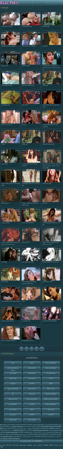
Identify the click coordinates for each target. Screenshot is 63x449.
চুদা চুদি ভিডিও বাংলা (7, 426)
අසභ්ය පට (11, 430)
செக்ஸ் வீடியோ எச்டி (52, 436)
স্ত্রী (13, 394)
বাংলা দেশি (25, 426)
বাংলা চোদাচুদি (32, 426)
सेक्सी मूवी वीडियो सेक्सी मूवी (47, 426)
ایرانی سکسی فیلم (24, 434)
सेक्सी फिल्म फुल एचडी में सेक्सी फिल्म (40, 430)
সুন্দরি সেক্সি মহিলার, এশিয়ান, (12, 369)
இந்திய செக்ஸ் (44, 424)
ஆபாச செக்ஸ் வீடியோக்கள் (27, 436)
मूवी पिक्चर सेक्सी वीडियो (18, 426)
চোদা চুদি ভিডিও (4, 430)
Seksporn (29, 445)
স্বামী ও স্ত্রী (32, 394)
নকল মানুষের (31, 378)
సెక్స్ (3, 436)
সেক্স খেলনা (13, 414)
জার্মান (13, 363)
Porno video (15, 445)
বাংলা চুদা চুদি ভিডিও (44, 428)
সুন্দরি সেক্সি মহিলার (51, 368)
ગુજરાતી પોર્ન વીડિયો (53, 424)
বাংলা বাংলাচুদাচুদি (53, 430)
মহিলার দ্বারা (50, 409)
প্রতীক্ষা (51, 383)
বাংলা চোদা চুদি (7, 428)
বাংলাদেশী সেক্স (7, 434)
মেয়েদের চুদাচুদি (37, 424)
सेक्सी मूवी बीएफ (16, 438)
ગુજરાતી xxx (58, 428)
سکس (34, 445)
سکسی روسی (46, 432)
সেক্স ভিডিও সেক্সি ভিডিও (24, 432)
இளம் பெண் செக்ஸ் (27, 430)
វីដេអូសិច (46, 445)
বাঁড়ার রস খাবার (12, 399)
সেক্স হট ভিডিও (16, 436)
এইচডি (32, 363)
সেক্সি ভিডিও (29, 424)
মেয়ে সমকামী (12, 373)
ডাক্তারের (12, 383)
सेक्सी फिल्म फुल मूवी (18, 430)
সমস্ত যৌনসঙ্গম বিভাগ (39, 3)
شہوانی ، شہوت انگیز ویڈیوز (24, 428)
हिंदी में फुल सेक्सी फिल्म (8, 438)
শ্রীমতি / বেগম (51, 389)
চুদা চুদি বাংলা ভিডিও (11, 424)
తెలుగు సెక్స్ (2, 424)
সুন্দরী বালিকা (32, 368)
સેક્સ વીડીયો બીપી (15, 434)
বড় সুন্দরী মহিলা (51, 373)
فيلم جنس (2, 445)
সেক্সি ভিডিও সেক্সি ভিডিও (41, 436)
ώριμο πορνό (23, 445)
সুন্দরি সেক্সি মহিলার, (50, 363)
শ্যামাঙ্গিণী (31, 383)
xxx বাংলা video (35, 428)
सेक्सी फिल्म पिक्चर (8, 436)
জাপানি (51, 378)
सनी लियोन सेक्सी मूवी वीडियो (12, 432)
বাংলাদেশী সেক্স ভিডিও (21, 424)
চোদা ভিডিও (39, 426)
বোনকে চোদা (14, 428)
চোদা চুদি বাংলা (42, 434)
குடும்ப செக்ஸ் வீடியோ (36, 432)
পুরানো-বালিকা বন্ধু (13, 389)
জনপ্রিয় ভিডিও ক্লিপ (25, 3)
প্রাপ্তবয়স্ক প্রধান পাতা (28, 441)
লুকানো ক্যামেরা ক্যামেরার (51, 399)
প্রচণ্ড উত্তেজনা (13, 404)
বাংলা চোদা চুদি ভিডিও (51, 434)
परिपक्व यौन (52, 428)
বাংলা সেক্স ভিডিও (33, 434)
